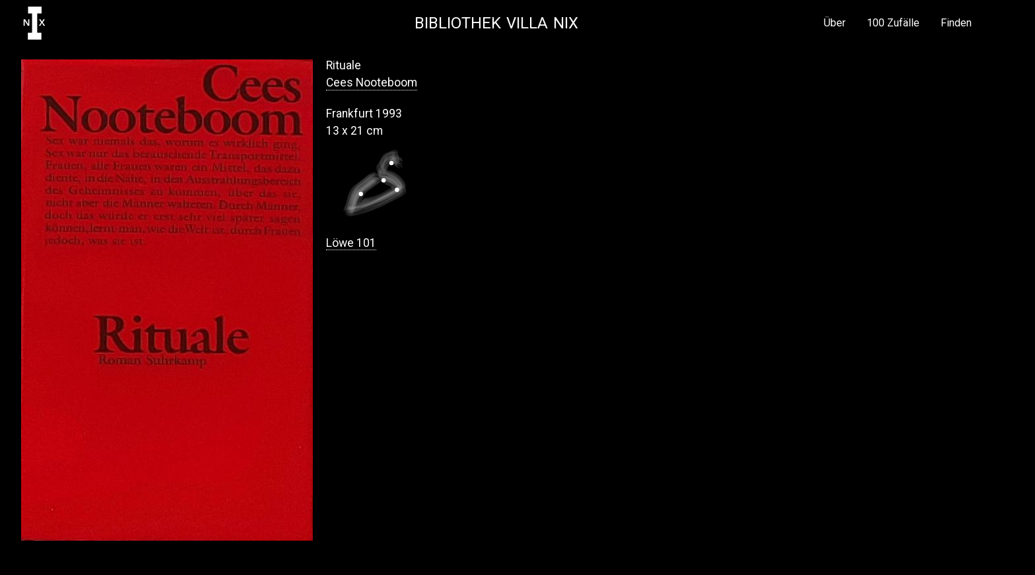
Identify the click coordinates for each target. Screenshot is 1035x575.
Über (835, 23)
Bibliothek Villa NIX (496, 23)
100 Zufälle (893, 23)
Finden (956, 23)
